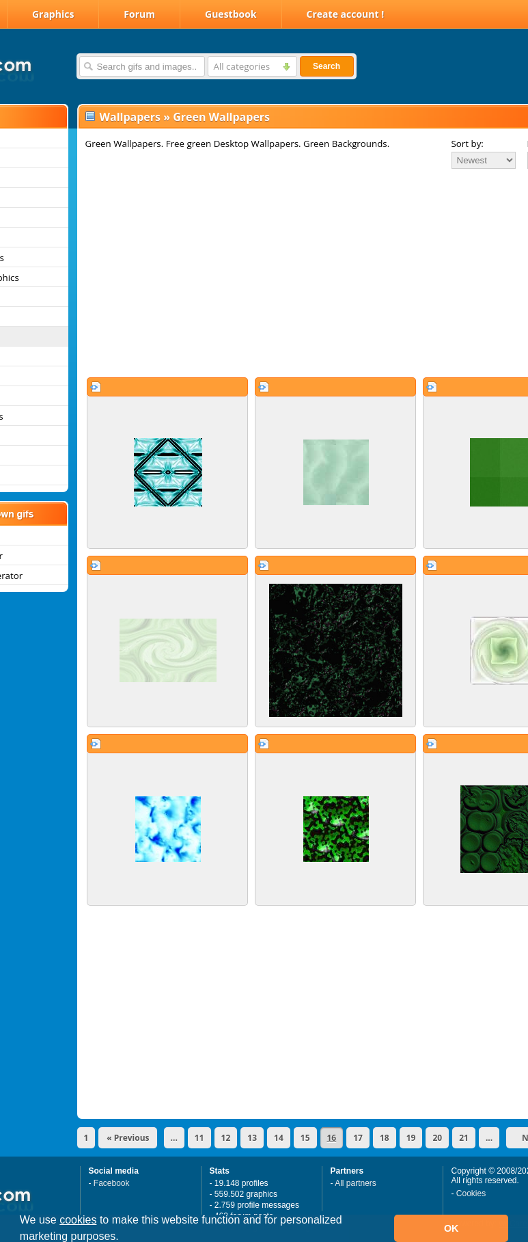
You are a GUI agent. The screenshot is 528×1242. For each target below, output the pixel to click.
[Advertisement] (271, 272)
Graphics (53, 14)
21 (464, 1138)
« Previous (128, 1138)
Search (326, 66)
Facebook (112, 1183)
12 (226, 1138)
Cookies (471, 1193)
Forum (139, 14)
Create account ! (346, 14)
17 (358, 1138)
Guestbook (231, 14)
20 (437, 1138)
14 (278, 1138)
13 (252, 1138)
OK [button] (451, 1228)
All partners (355, 1183)
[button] (124, 1238)
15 (305, 1138)
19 (411, 1138)
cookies (77, 1220)
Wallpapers (130, 116)
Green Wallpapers (221, 116)
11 (199, 1138)
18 (384, 1138)
